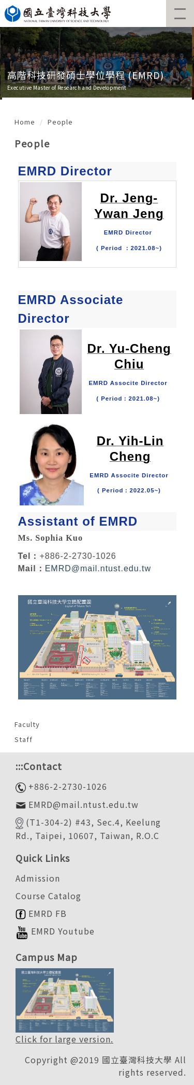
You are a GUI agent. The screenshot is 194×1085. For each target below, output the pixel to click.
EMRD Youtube (55, 931)
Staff (23, 739)
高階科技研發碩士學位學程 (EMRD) (85, 74)
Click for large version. (64, 1039)
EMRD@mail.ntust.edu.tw (98, 568)
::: (19, 766)
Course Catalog (48, 895)
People (60, 122)
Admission (38, 878)
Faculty (27, 724)
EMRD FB (41, 913)
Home (24, 122)
